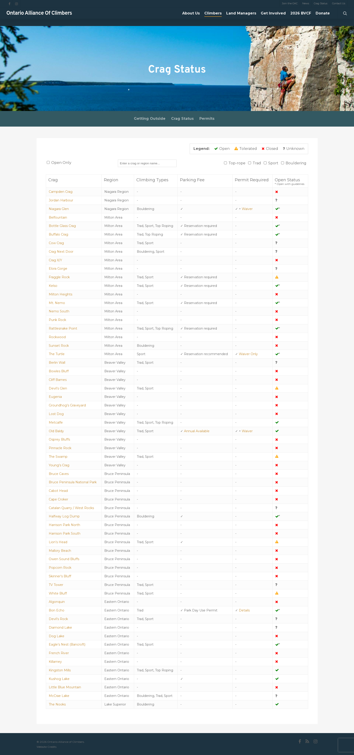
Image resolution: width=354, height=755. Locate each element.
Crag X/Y (55, 260)
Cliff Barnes (58, 380)
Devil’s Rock (58, 619)
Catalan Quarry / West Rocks (71, 508)
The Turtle (57, 354)
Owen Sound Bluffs (64, 559)
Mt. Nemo (57, 303)
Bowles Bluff (59, 371)
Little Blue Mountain (65, 687)
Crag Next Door (61, 252)
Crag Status (182, 118)
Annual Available (197, 431)
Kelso (53, 286)
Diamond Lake (60, 627)
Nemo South (59, 311)
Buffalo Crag (58, 234)
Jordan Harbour (61, 200)
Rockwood (57, 337)
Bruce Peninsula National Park (73, 482)
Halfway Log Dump (64, 516)
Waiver (247, 209)
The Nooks (57, 704)
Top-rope (236, 163)
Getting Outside (149, 118)
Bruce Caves (59, 474)
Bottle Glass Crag (62, 226)
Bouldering (296, 163)
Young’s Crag (59, 465)
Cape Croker (58, 499)
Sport (273, 163)
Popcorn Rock (60, 568)
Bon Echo (56, 610)
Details (244, 610)
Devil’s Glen (58, 388)
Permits (206, 118)
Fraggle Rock (59, 277)
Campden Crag (60, 192)
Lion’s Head (58, 542)
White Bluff (58, 593)
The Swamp (58, 457)
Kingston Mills (60, 670)
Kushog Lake (59, 679)
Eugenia (55, 397)
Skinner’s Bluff (60, 576)
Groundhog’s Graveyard (67, 405)
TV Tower (56, 585)
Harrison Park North (64, 525)
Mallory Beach (60, 551)
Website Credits (46, 746)
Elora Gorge (58, 269)
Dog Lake (56, 636)
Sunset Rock (59, 346)
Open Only (61, 162)
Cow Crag (56, 243)
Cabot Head (58, 491)
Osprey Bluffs (59, 439)
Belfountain (58, 217)
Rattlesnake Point (63, 328)
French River (59, 653)
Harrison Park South (64, 533)
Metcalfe (56, 422)
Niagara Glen (59, 209)
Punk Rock (57, 320)
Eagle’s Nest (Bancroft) (67, 644)
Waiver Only (248, 354)
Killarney (55, 662)
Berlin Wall (57, 363)
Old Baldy (56, 431)
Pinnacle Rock (60, 448)
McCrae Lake (59, 696)
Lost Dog (56, 414)
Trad (257, 163)
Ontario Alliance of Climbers (39, 17)
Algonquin (57, 602)
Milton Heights (60, 294)
